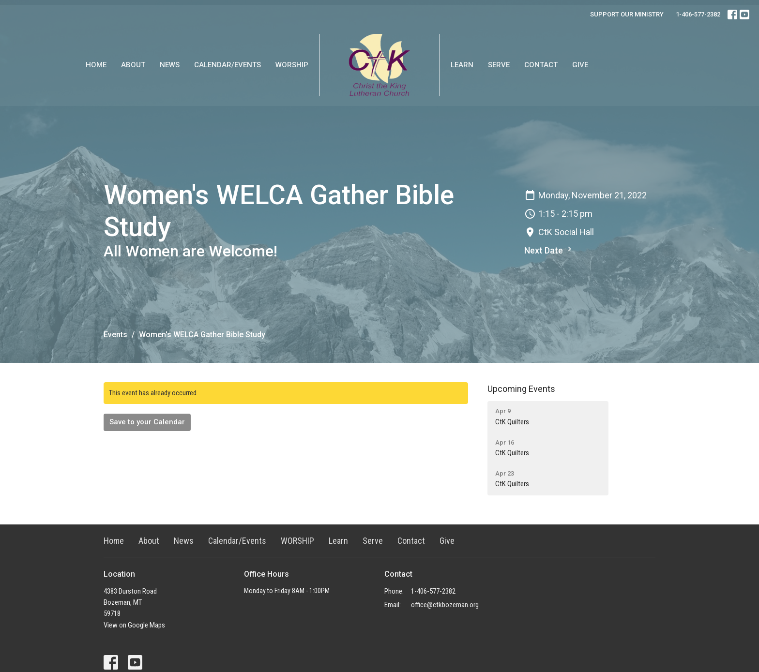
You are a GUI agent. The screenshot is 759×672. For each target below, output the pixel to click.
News (170, 64)
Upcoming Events (521, 389)
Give (580, 64)
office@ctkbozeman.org (445, 604)
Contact (541, 64)
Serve (499, 64)
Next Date (549, 249)
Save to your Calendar (147, 422)
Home (96, 64)
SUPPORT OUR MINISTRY (627, 14)
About (133, 64)
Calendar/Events (227, 64)
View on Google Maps (134, 625)
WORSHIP (291, 64)
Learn (462, 64)
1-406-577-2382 (698, 14)
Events (115, 334)
